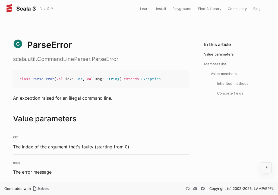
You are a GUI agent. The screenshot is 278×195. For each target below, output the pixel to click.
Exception (151, 79)
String (112, 79)
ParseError (43, 79)
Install (161, 8)
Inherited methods (232, 83)
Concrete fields (230, 93)
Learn (145, 8)
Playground (181, 8)
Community (237, 8)
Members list (215, 64)
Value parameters (219, 54)
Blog (257, 8)
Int (79, 79)
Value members (224, 74)
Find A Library (209, 8)
